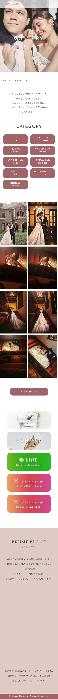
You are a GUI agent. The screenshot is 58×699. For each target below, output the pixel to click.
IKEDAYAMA (42, 161)
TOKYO (15, 150)
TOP (4, 80)
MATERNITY (42, 173)
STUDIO (42, 139)
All (15, 139)
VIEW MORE (29, 392)
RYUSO (15, 173)
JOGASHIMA (15, 161)
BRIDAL (15, 184)
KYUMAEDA (42, 150)
